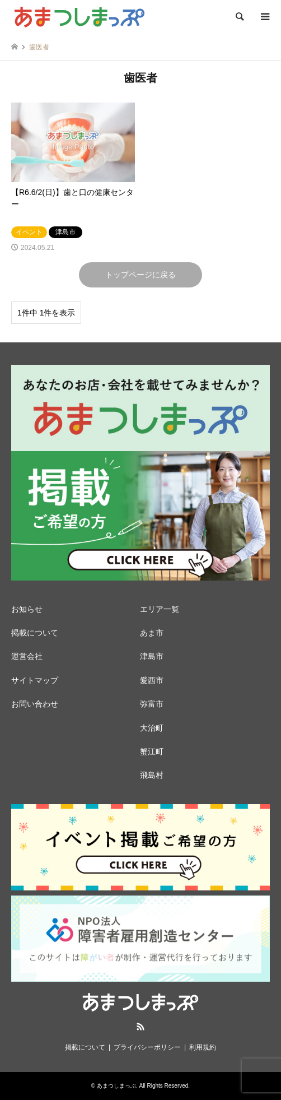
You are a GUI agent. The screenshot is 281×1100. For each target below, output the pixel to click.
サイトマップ (34, 680)
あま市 (151, 632)
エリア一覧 (159, 609)
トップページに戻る (140, 274)
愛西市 (151, 680)
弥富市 (151, 703)
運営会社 (27, 656)
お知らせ (27, 609)
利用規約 (202, 1047)
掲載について (34, 632)
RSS (140, 1027)
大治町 (151, 727)
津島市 (151, 656)
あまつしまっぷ (116, 1086)
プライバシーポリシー (147, 1047)
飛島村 (151, 775)
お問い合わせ (34, 703)
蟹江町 (151, 751)
